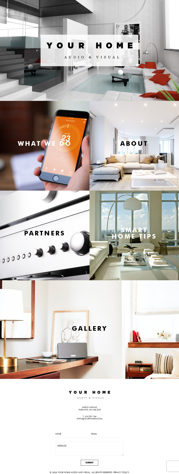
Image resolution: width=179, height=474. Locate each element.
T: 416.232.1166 (89, 416)
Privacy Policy (121, 472)
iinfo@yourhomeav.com (89, 418)
